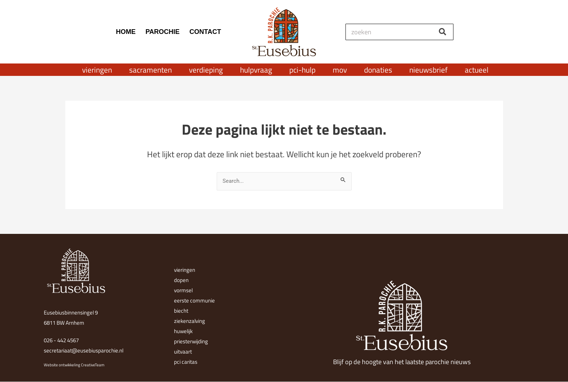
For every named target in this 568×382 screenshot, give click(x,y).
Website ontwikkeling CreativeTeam (74, 365)
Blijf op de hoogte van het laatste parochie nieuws (402, 362)
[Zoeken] (442, 32)
